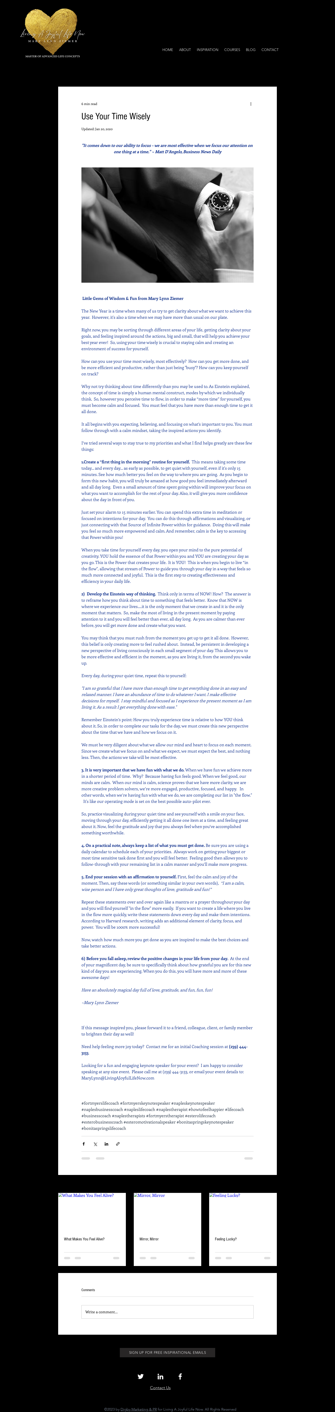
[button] (271, 73)
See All (272, 1184)
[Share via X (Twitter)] (95, 1144)
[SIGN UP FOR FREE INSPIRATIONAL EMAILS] (167, 1352)
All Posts (64, 72)
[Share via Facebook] (83, 1144)
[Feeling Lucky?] (243, 1212)
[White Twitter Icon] (141, 1376)
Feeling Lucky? (226, 1239)
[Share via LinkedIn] (106, 1144)
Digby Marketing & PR (139, 1409)
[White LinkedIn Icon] (160, 1376)
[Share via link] (118, 1144)
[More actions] (251, 103)
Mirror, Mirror (149, 1239)
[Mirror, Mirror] (167, 1212)
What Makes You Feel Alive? (84, 1239)
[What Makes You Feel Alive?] (92, 1212)
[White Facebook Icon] (180, 1376)
